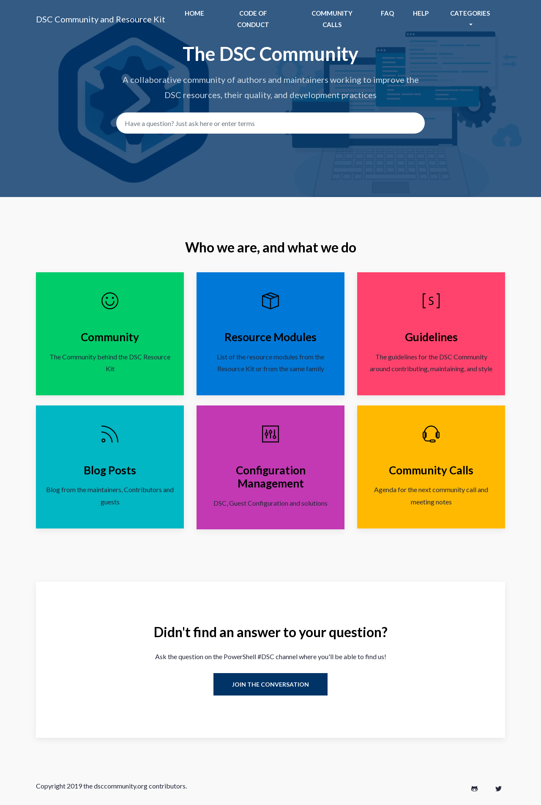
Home (194, 13)
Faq (387, 13)
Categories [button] (470, 13)
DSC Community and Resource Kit (100, 19)
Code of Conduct (253, 18)
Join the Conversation (270, 684)
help (421, 13)
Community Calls (331, 18)
